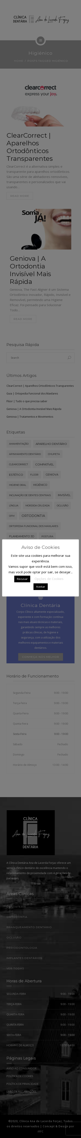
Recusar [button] (22, 579)
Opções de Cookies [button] (49, 579)
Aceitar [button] (40, 587)
